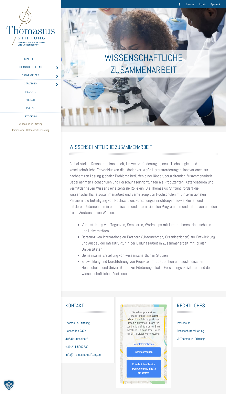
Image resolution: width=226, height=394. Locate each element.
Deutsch (190, 4)
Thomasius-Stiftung (30, 67)
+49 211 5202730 (76, 347)
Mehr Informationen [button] (143, 344)
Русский (30, 116)
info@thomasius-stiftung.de (83, 355)
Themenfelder (30, 75)
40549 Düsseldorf (76, 339)
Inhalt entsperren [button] (143, 352)
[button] (9, 385)
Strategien (30, 83)
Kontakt (30, 100)
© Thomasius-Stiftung (191, 339)
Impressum (18, 130)
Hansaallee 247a (75, 331)
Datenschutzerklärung (37, 130)
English (30, 108)
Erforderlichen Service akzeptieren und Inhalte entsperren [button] (143, 368)
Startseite (30, 59)
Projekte (30, 92)
